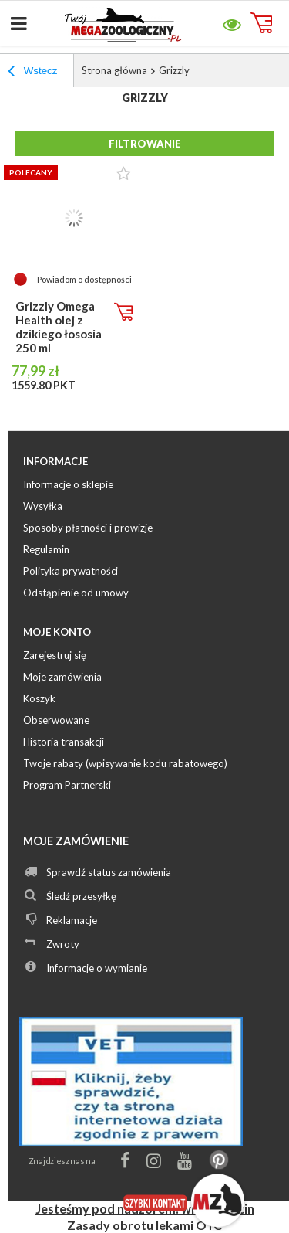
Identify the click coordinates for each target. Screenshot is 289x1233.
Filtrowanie (145, 144)
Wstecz (32, 72)
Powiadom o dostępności (84, 279)
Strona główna (114, 70)
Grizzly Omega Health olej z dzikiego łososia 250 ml (58, 327)
